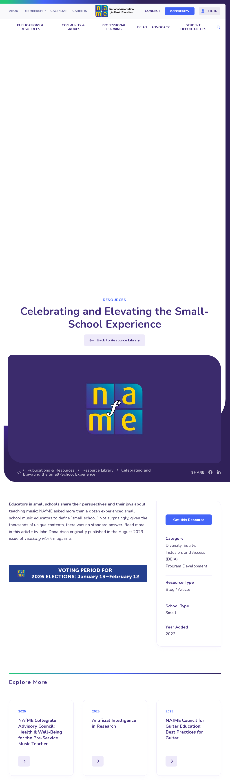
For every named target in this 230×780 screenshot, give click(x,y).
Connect (152, 11)
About (14, 11)
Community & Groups (73, 27)
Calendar (59, 11)
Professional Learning (114, 27)
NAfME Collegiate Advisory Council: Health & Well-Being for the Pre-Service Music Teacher (40, 732)
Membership (35, 11)
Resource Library (97, 470)
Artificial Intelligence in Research (114, 723)
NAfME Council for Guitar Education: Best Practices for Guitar (185, 729)
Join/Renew (180, 11)
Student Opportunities (193, 27)
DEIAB (142, 27)
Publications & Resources (30, 27)
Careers (79, 11)
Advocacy (160, 27)
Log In (212, 11)
